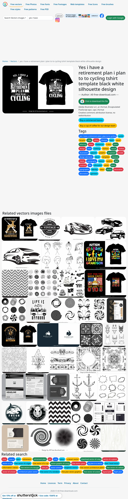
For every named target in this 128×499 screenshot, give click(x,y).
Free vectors (16, 4)
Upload (59, 16)
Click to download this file (94, 101)
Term (60, 483)
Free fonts (45, 4)
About (75, 483)
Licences (52, 483)
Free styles (15, 9)
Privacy (67, 483)
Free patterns (30, 9)
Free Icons (93, 4)
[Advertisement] (64, 42)
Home (5, 61)
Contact (84, 483)
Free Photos (31, 4)
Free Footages (60, 4)
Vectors (13, 61)
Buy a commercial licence (91, 120)
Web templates (77, 4)
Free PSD (44, 9)
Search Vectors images (14, 18)
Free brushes (107, 4)
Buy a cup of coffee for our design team (97, 125)
